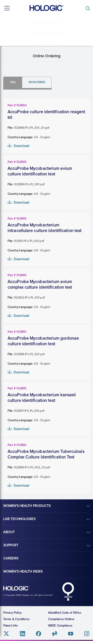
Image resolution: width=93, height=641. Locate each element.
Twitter (6, 634)
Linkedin (22, 634)
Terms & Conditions (16, 619)
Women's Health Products (27, 506)
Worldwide (37, 82)
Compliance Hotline (61, 619)
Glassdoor (54, 634)
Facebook (38, 634)
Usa (13, 82)
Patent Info (10, 625)
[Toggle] (88, 8)
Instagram (87, 634)
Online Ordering (46, 56)
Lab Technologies (19, 519)
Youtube (70, 634)
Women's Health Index (23, 571)
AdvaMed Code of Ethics (64, 613)
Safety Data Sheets (46, 33)
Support (10, 545)
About (9, 532)
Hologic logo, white (16, 588)
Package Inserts (46, 22)
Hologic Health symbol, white (68, 591)
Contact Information (46, 44)
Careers (10, 558)
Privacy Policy (12, 613)
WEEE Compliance (60, 625)
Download (21, 146)
